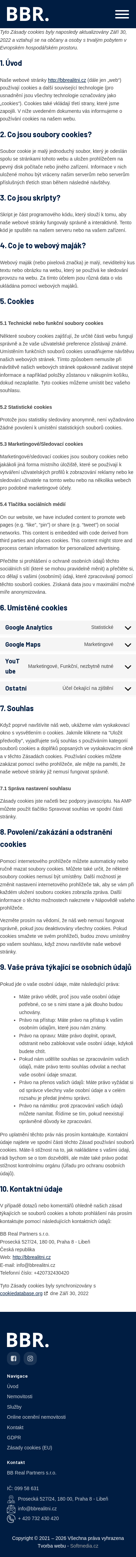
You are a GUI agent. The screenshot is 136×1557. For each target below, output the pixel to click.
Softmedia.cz (84, 1546)
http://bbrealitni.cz (67, 80)
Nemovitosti (19, 1396)
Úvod (12, 1386)
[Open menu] (122, 14)
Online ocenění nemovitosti (36, 1417)
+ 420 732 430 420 (38, 1518)
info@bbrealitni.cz (37, 1508)
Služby (14, 1407)
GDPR (14, 1437)
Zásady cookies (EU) (29, 1447)
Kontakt (15, 1427)
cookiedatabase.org (21, 1293)
